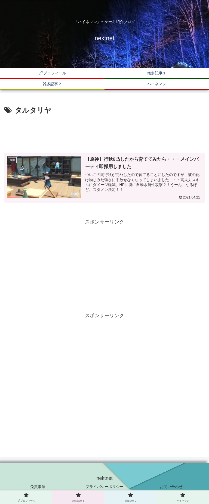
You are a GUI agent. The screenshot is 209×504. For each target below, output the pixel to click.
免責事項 (37, 486)
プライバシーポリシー (104, 486)
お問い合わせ (171, 486)
